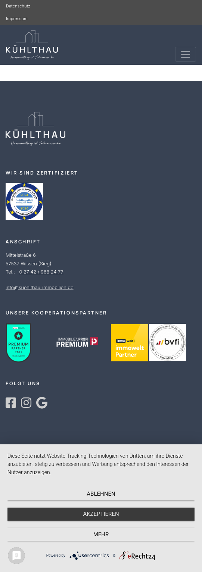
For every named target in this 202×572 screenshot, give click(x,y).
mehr (101, 534)
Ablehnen (101, 493)
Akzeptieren (101, 514)
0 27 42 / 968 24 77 (41, 272)
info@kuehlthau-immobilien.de (40, 287)
